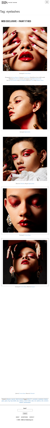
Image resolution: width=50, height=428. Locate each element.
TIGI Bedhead (23, 80)
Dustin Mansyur (15, 77)
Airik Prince (26, 77)
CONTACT (31, 417)
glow (6, 400)
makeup (21, 400)
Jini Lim (31, 80)
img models (13, 400)
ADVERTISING (24, 417)
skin (42, 400)
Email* (25, 409)
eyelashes (40, 399)
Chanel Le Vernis (39, 80)
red (35, 400)
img (9, 400)
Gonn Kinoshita (13, 80)
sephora (39, 400)
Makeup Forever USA (36, 79)
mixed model (27, 400)
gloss (3, 400)
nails (32, 400)
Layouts (13, 399)
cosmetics (35, 399)
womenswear (27, 402)
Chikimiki (22, 183)
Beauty (8, 399)
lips (18, 400)
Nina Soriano (16, 79)
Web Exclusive (19, 399)
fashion (46, 399)
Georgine (33, 287)
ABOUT (17, 417)
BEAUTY (29, 399)
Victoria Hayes (27, 73)
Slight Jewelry (27, 132)
